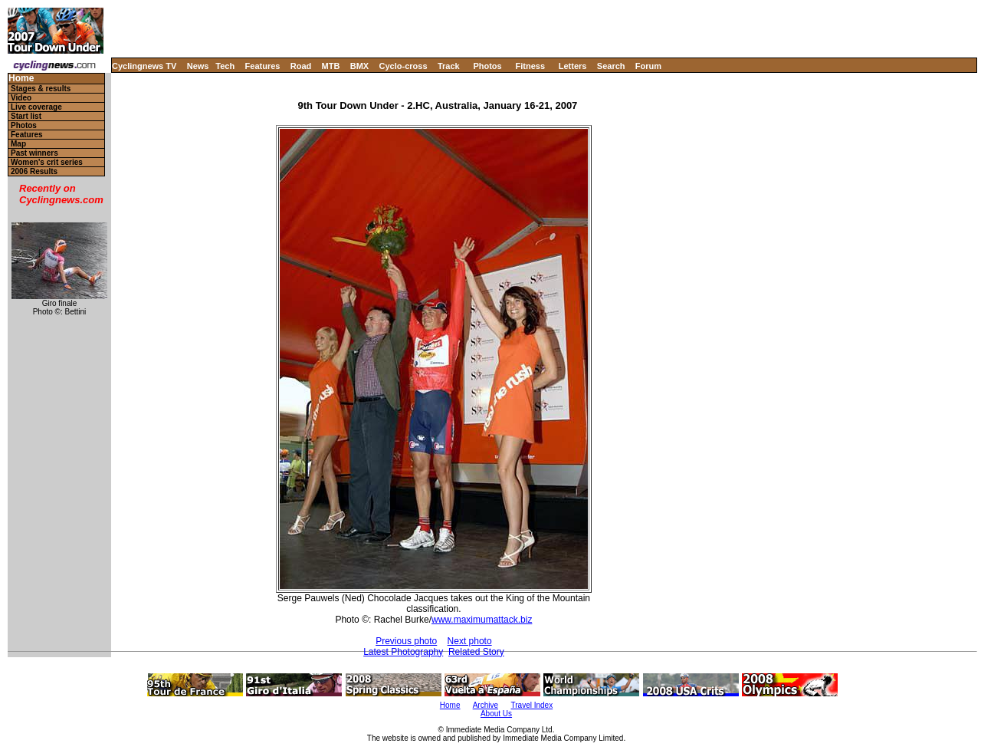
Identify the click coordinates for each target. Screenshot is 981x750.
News (198, 66)
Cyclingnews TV (144, 66)
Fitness (530, 66)
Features (263, 66)
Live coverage (36, 107)
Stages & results (41, 88)
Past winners (34, 153)
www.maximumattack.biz (481, 619)
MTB (331, 66)
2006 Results (34, 171)
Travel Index (532, 705)
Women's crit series (47, 162)
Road (301, 66)
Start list (26, 116)
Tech (225, 66)
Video (21, 98)
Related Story (476, 651)
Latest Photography (403, 651)
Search (611, 66)
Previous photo (406, 641)
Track (449, 66)
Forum (648, 66)
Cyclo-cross (403, 66)
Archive (485, 705)
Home (21, 79)
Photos (487, 66)
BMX (359, 66)
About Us (496, 713)
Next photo (470, 641)
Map (18, 144)
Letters (573, 66)
